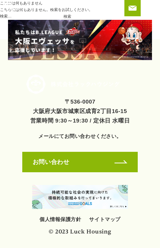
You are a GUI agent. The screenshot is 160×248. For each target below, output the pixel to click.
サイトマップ (104, 219)
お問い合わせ (80, 161)
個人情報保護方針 (60, 219)
